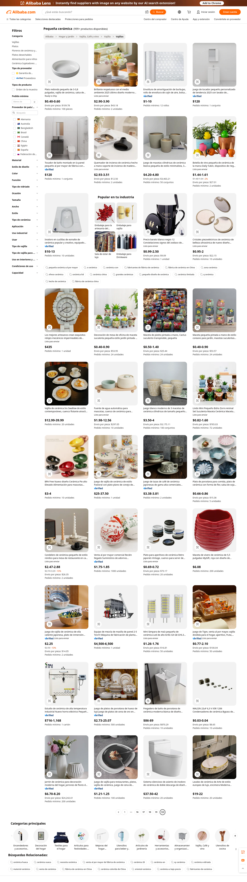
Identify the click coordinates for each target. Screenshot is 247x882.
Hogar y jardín (66, 36)
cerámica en (158, 862)
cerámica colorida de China (112, 869)
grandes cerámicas (123, 274)
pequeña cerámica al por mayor (62, 267)
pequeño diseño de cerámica (154, 274)
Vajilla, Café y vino (89, 36)
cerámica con (110, 267)
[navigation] (24, 420)
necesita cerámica (67, 862)
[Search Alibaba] (93, 12)
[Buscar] (158, 12)
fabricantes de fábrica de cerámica (141, 267)
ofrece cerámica (54, 274)
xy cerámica (178, 862)
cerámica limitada (184, 274)
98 (150, 812)
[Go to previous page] (118, 812)
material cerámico (20, 869)
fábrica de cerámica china (85, 281)
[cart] (189, 12)
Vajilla (107, 36)
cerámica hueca (19, 862)
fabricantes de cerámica (199, 869)
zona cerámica (209, 267)
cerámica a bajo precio (169, 869)
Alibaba (49, 36)
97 (144, 812)
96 (137, 812)
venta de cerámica (46, 869)
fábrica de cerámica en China (180, 267)
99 (156, 812)
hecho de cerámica (56, 281)
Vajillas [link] (119, 36)
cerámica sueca (42, 862)
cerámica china (98, 274)
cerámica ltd (76, 274)
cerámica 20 (138, 862)
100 (162, 812)
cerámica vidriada (201, 862)
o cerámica (90, 267)
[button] (147, 12)
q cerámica (206, 274)
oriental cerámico (141, 869)
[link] (243, 852)
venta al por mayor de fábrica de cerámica (104, 862)
